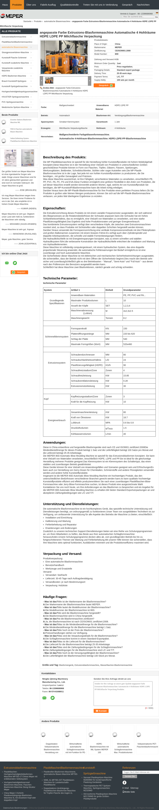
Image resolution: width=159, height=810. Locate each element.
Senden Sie (130, 776)
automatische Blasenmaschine (57, 21)
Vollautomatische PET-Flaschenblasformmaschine (147, 745)
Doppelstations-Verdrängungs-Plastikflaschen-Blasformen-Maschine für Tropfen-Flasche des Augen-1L (60, 790)
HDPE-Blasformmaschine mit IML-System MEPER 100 (99, 748)
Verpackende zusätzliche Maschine (12, 69)
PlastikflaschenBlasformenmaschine (17, 42)
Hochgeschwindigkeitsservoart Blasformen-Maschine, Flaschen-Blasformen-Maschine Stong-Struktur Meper (19, 786)
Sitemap (134, 788)
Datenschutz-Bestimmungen (15, 808)
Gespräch (127, 4)
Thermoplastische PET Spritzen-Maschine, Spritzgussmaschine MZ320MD (97, 788)
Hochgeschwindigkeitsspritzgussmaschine (18, 91)
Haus (5, 4)
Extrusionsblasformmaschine (14, 37)
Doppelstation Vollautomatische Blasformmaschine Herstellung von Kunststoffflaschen (52, 749)
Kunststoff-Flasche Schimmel (14, 58)
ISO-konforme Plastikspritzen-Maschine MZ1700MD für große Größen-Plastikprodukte (100, 796)
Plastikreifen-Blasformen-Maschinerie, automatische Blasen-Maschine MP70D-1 (61, 774)
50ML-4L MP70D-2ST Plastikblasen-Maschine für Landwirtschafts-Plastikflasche (59, 782)
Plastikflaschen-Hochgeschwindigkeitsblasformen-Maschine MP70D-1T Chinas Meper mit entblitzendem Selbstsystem (20, 775)
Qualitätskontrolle (69, 4)
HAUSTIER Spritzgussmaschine (15, 97)
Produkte (17, 4)
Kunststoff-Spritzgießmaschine (15, 86)
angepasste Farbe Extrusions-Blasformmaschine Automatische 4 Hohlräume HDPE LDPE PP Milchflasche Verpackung (65, 91)
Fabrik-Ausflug (48, 4)
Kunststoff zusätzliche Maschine (15, 63)
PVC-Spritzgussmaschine (12, 102)
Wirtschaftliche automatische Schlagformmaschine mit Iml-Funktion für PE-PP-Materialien (76, 749)
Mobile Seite (128, 792)
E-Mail (125, 788)
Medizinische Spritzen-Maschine (15, 107)
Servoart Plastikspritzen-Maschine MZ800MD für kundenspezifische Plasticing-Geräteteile (97, 779)
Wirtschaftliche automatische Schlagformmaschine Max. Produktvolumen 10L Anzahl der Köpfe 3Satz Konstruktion (123, 751)
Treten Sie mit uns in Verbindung (100, 4)
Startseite (27, 21)
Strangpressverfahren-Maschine (15, 52)
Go (156, 17)
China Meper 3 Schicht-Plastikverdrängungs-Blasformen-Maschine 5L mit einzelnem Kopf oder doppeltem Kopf (20, 796)
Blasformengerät (66, 665)
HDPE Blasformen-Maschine (14, 76)
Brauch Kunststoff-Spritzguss (14, 81)
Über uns (31, 4)
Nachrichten (143, 4)
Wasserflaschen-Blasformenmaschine (116, 665)
